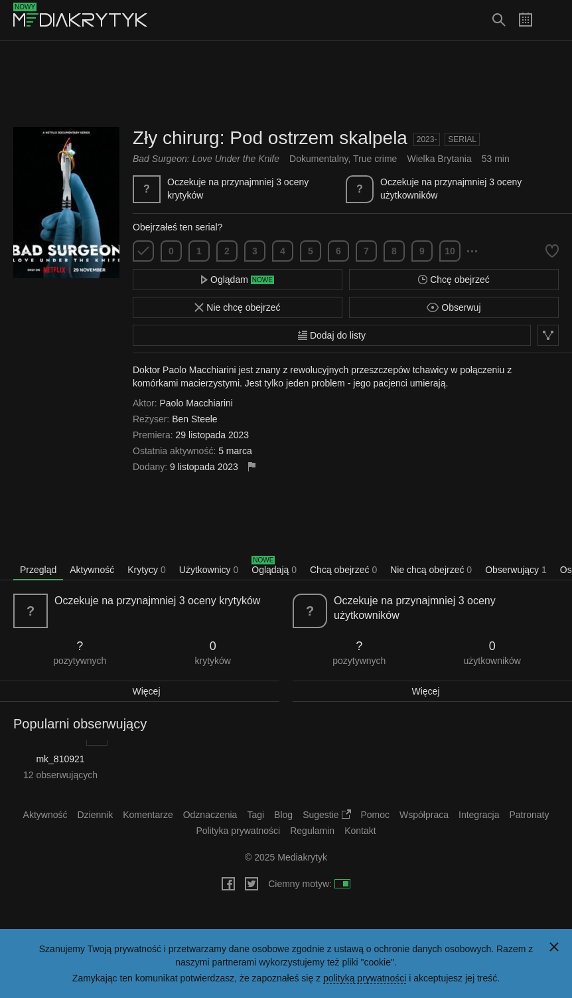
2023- (427, 139)
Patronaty (529, 814)
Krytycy (146, 569)
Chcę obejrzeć (453, 279)
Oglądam (237, 279)
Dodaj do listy (332, 335)
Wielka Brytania (439, 158)
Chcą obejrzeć (343, 569)
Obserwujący (516, 569)
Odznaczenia (210, 814)
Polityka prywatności (238, 830)
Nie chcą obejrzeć (431, 569)
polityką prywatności (364, 978)
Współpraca (424, 814)
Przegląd (38, 569)
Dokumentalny (318, 158)
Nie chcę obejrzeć (237, 307)
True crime (375, 158)
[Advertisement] (286, 84)
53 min (496, 158)
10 (450, 251)
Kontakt (360, 830)
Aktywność (92, 569)
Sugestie (326, 814)
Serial (462, 139)
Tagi (255, 814)
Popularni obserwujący (80, 723)
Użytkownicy (208, 569)
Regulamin (312, 830)
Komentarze (148, 814)
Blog (283, 814)
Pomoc (375, 814)
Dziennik (95, 814)
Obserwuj (453, 307)
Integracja (479, 814)
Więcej (146, 691)
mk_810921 (60, 759)
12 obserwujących (60, 775)
